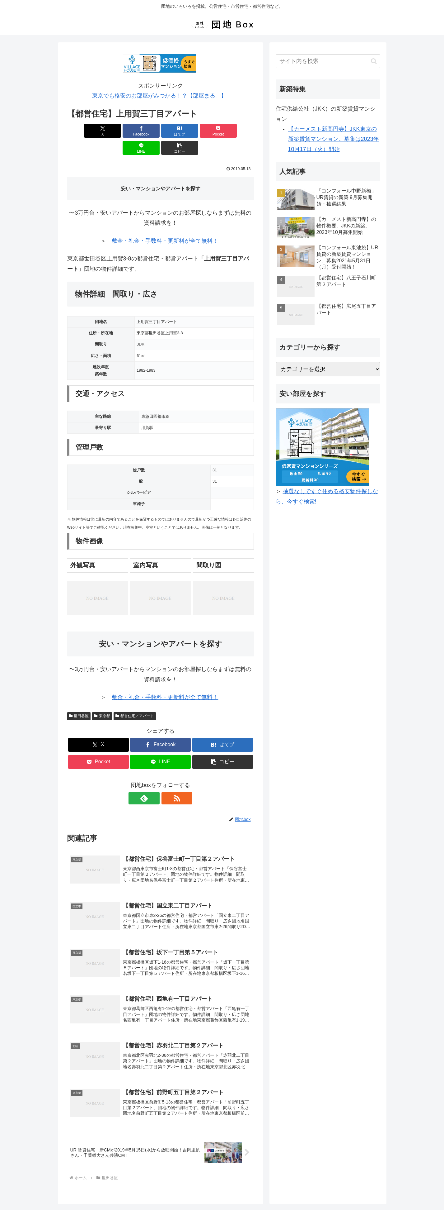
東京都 (102, 699)
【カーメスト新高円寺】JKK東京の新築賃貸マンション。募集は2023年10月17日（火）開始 (333, 139)
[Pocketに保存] (176, 131)
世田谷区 (79, 699)
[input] (328, 61)
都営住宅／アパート (134, 699)
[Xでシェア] (82, 131)
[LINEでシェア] (207, 131)
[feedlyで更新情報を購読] (153, 781)
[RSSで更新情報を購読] (167, 781)
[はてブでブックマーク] (145, 131)
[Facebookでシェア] (113, 131)
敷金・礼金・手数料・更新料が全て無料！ (165, 224)
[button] (239, 131)
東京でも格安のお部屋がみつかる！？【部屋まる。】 (159, 96)
